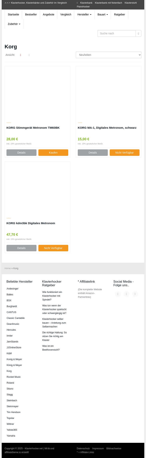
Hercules (11, 330)
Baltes (10, 294)
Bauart (103, 14)
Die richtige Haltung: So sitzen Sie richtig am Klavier (54, 336)
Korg (9, 371)
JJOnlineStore (14, 347)
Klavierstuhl (131, 3)
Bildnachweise (113, 448)
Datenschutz (83, 448)
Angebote (48, 14)
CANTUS (11, 312)
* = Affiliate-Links (85, 452)
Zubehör (14, 23)
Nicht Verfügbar (124, 152)
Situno (10, 388)
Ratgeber (119, 14)
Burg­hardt (12, 306)
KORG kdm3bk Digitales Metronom (30, 223)
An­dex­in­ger (12, 288)
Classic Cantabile (16, 318)
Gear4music (13, 324)
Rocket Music (14, 377)
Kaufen (53, 152)
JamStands (12, 341)
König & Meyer (14, 365)
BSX (9, 300)
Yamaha (11, 435)
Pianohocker (83, 6)
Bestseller (31, 14)
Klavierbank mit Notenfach (108, 3)
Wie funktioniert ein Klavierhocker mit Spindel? (52, 296)
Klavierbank (86, 3)
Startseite (13, 14)
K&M (9, 353)
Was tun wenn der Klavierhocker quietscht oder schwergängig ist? (54, 309)
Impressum (98, 448)
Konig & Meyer (14, 359)
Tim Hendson (13, 412)
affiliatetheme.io (13, 452)
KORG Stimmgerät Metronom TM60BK (33, 127)
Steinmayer (12, 406)
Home (8, 268)
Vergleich (65, 14)
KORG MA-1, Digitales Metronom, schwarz (107, 127)
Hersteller (84, 14)
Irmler (10, 335)
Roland (10, 383)
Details (21, 152)
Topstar (10, 418)
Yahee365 (12, 430)
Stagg (10, 394)
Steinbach (12, 400)
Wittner (10, 424)
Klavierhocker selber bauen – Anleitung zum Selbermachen (54, 323)
